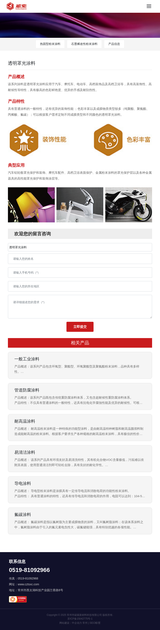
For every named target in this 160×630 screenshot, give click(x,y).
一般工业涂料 (26, 359)
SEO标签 (95, 622)
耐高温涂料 (24, 421)
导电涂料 (22, 483)
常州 (85, 622)
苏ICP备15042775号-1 (80, 618)
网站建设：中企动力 (70, 622)
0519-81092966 (29, 570)
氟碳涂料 (22, 514)
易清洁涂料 (24, 452)
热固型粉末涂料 (50, 44)
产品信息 (114, 44)
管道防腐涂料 (26, 390)
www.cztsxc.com (28, 584)
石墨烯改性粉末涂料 (84, 44)
